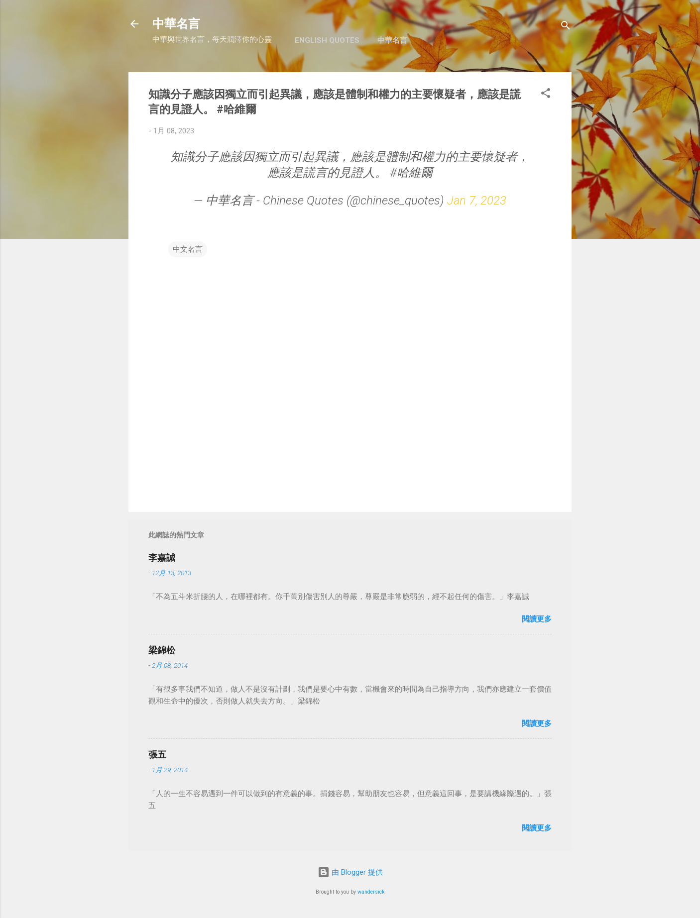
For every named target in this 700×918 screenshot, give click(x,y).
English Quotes (327, 40)
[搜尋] (566, 27)
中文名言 (188, 249)
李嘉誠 (161, 557)
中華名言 (176, 24)
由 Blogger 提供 (350, 872)
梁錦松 (161, 650)
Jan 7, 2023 (476, 200)
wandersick (371, 892)
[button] (546, 94)
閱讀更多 (537, 618)
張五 (157, 754)
